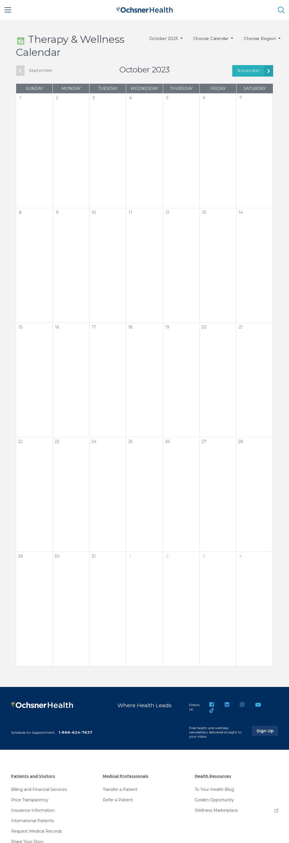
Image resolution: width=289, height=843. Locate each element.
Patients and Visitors (33, 776)
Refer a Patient (118, 799)
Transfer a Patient (120, 789)
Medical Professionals (125, 776)
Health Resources (213, 776)
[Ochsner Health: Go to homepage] (144, 9)
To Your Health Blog (214, 789)
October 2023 (164, 38)
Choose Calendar (211, 38)
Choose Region (260, 38)
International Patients (32, 820)
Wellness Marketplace (216, 810)
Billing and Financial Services (39, 789)
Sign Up (267, 730)
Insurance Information (33, 810)
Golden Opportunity (214, 799)
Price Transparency (29, 799)
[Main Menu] (8, 10)
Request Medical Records (36, 831)
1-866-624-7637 (75, 732)
